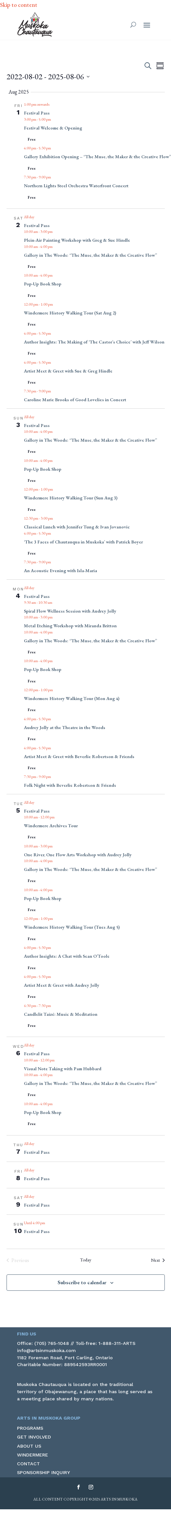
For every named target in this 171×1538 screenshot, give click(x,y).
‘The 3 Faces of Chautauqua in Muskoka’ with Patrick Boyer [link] (83, 542)
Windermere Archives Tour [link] (51, 826)
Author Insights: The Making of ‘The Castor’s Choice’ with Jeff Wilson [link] (94, 342)
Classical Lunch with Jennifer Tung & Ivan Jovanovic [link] (77, 527)
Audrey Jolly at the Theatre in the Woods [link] (64, 727)
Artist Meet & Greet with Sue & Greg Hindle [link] (68, 371)
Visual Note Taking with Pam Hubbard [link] (62, 1069)
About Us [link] (29, 1446)
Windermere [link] (32, 1454)
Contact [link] (28, 1463)
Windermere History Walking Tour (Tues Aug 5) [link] (72, 927)
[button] (147, 25)
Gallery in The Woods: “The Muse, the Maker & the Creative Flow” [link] (90, 255)
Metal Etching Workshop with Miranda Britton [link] (70, 626)
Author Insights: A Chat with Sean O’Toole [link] (67, 956)
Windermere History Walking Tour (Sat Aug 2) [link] (70, 313)
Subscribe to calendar (82, 1282)
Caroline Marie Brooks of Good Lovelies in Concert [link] (75, 400)
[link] (35, 24)
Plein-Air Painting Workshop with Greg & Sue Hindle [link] (77, 240)
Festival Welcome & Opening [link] (53, 128)
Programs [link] (30, 1428)
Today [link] (85, 1260)
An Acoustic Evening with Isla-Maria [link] (60, 570)
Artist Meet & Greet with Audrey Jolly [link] (61, 985)
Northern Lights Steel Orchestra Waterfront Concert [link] (76, 186)
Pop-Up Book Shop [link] (42, 284)
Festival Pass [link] (37, 113)
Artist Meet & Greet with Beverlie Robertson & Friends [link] (79, 756)
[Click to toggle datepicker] (48, 76)
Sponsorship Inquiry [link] (43, 1472)
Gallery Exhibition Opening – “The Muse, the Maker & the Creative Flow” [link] (97, 157)
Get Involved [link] (34, 1436)
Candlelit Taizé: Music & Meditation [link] (60, 1014)
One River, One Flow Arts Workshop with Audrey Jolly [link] (78, 855)
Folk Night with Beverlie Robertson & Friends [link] (70, 785)
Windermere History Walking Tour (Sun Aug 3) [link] (70, 498)
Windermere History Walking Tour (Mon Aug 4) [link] (71, 698)
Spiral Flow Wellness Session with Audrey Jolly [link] (70, 611)
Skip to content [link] (18, 4)
